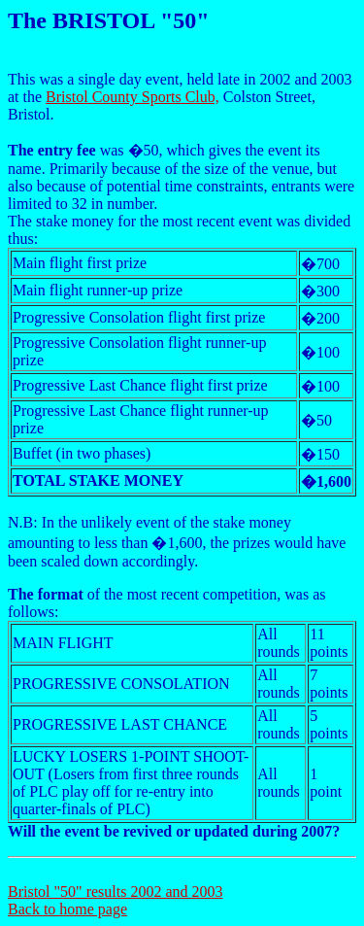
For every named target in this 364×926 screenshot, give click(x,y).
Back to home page (67, 909)
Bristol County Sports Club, (132, 96)
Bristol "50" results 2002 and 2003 (115, 891)
